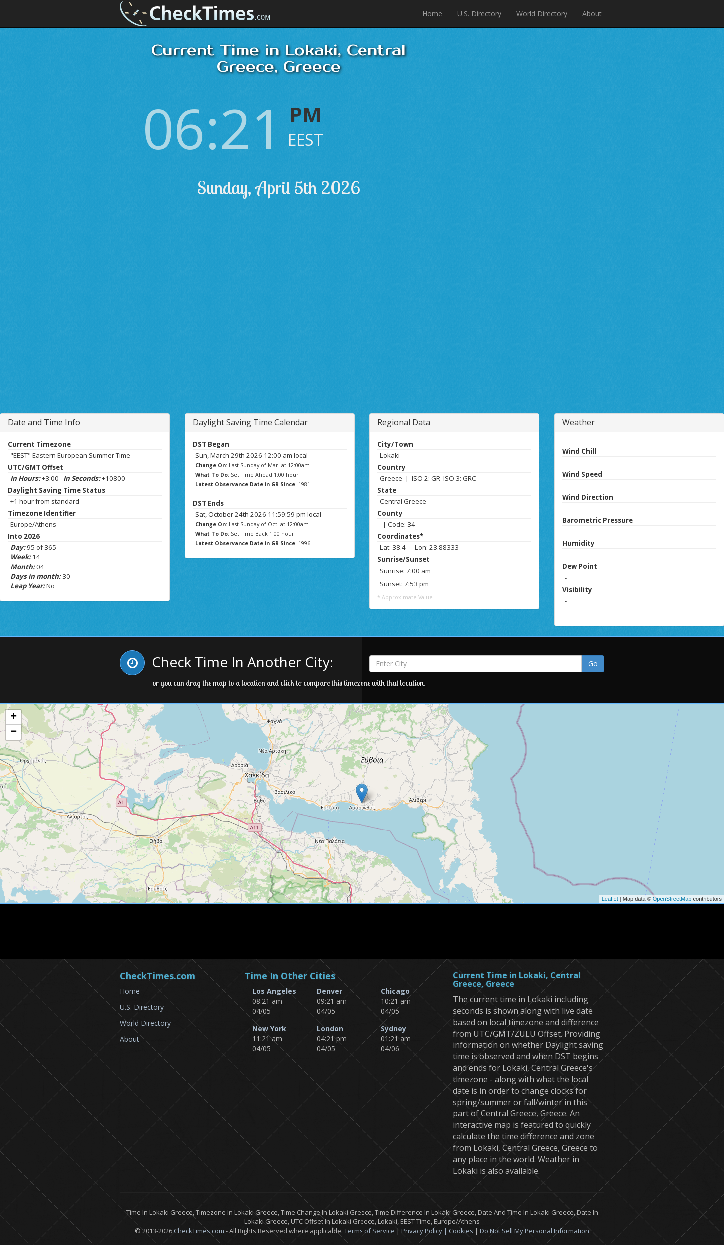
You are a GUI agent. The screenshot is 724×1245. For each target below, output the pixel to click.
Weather (578, 422)
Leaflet (610, 899)
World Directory (541, 13)
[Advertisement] (211, 318)
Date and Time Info (44, 422)
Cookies (461, 1230)
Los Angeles (274, 991)
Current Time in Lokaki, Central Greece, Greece (517, 980)
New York (269, 1028)
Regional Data (403, 422)
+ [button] (13, 717)
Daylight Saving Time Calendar (250, 422)
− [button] (13, 732)
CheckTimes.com (199, 1230)
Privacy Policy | (425, 1230)
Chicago (395, 991)
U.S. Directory (479, 13)
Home (432, 13)
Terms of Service (369, 1230)
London (330, 1028)
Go (593, 663)
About (592, 13)
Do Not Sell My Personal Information (534, 1230)
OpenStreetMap (672, 899)
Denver (329, 991)
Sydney (393, 1028)
